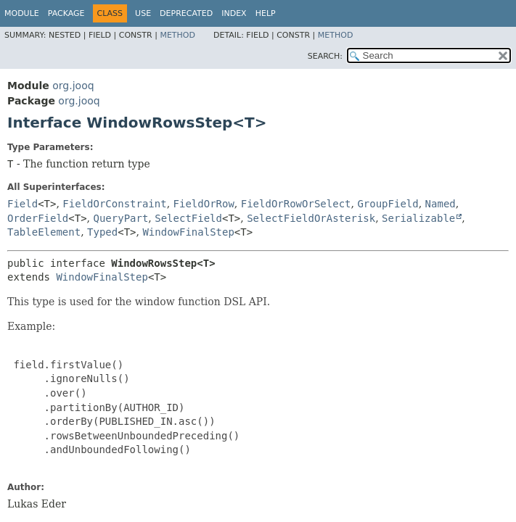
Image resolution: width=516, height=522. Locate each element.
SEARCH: (325, 56)
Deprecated (186, 13)
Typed (102, 232)
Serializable (418, 218)
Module (21, 13)
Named (440, 204)
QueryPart (121, 218)
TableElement (44, 232)
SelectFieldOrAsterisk (311, 218)
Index (233, 13)
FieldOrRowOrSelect (296, 204)
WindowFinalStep (188, 232)
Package (66, 13)
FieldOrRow (203, 204)
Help (265, 13)
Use (143, 13)
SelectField (188, 218)
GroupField (387, 204)
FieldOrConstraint (114, 204)
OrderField (37, 218)
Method (177, 35)
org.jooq (73, 85)
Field (22, 204)
